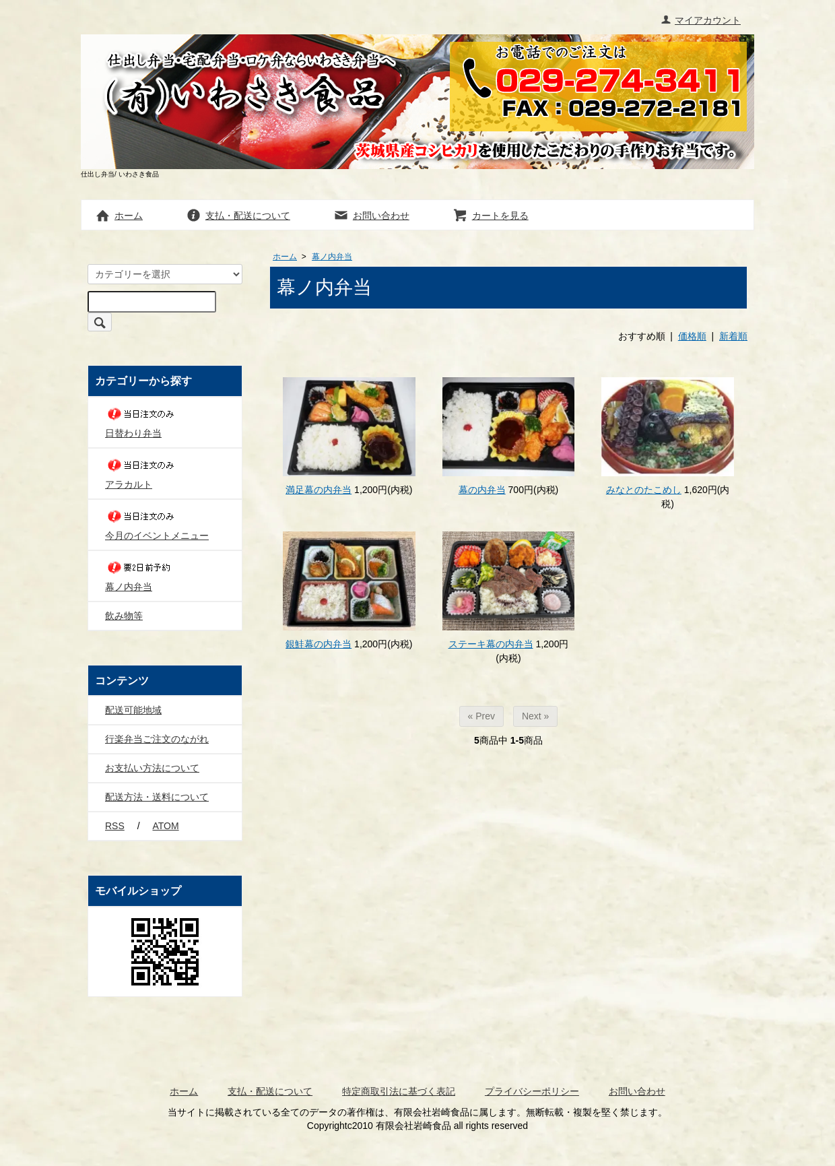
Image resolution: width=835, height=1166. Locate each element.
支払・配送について (238, 215)
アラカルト (142, 472)
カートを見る (491, 215)
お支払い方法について (152, 768)
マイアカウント (701, 20)
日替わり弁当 (142, 421)
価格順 (692, 336)
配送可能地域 (133, 710)
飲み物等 (124, 615)
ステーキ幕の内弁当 (490, 644)
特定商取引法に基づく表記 (398, 1091)
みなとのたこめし (643, 489)
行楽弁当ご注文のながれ (157, 739)
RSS (115, 825)
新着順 (733, 336)
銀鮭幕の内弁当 (319, 644)
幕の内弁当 (482, 489)
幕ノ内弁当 (332, 256)
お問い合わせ (371, 215)
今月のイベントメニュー (157, 524)
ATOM (165, 825)
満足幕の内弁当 (319, 489)
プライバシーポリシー (532, 1091)
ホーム (119, 215)
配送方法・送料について (157, 796)
